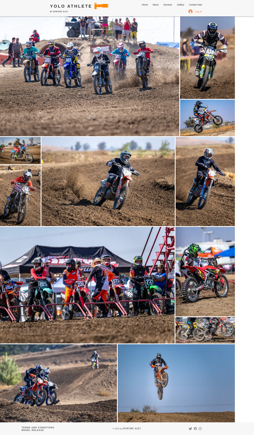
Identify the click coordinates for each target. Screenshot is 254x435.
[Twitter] (190, 429)
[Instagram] (200, 429)
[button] (168, 4)
